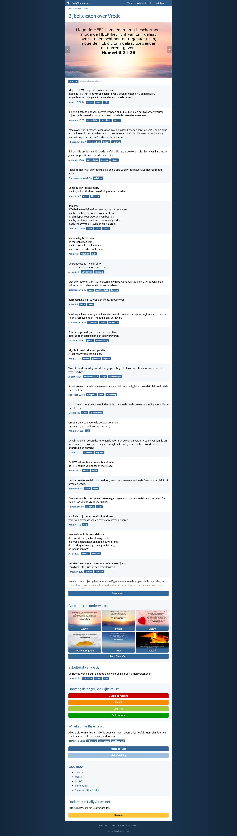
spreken (89, 572)
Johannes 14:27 (76, 159)
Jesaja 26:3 (74, 271)
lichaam (114, 290)
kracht (86, 470)
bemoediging (92, 120)
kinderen (95, 196)
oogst (104, 377)
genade (90, 102)
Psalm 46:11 (74, 524)
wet (87, 431)
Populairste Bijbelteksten (87, 790)
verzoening (113, 322)
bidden (106, 142)
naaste (103, 322)
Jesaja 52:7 (74, 553)
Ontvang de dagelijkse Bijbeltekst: (93, 689)
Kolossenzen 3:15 (77, 289)
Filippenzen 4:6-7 (77, 141)
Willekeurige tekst (145, 3)
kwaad (86, 358)
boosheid (99, 572)
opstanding (87, 678)
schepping (92, 741)
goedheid (96, 358)
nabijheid (98, 178)
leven (98, 228)
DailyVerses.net (74, 8)
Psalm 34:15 (74, 358)
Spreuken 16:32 (76, 340)
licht (106, 102)
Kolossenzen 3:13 (77, 322)
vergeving (93, 322)
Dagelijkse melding (118, 695)
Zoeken (78, 776)
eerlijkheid (88, 452)
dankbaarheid (94, 142)
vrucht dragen (115, 377)
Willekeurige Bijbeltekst (86, 726)
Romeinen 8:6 (75, 488)
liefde (90, 228)
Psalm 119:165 (75, 430)
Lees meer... (118, 593)
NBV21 (73, 81)
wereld (117, 120)
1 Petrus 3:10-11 (76, 228)
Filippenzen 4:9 (76, 506)
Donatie (118, 814)
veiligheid (85, 254)
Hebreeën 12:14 (76, 394)
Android (118, 708)
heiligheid (91, 395)
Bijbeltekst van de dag (84, 667)
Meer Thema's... (118, 656)
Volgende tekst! (118, 748)
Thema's (131, 3)
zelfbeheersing (102, 340)
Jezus (91, 290)
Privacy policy (132, 825)
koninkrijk (96, 554)
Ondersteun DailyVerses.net (89, 801)
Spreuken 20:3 (75, 571)
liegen (106, 228)
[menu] (168, 4)
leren (99, 507)
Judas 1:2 (73, 304)
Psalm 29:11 (74, 470)
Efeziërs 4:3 (74, 412)
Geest (85, 413)
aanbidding (104, 741)
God (85, 525)
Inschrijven (159, 3)
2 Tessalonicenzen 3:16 (80, 178)
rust (93, 254)
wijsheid (99, 452)
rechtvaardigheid (91, 377)
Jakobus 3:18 (75, 376)
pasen (97, 678)
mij (75, 807)
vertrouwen (87, 272)
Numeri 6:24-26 (76, 102)
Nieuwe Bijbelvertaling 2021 (91, 81)
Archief (78, 781)
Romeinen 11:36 (76, 740)
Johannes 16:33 (76, 120)
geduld (90, 340)
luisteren (90, 507)
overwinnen (106, 120)
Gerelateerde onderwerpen (89, 605)
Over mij (103, 825)
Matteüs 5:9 (74, 196)
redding (85, 554)
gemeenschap (96, 413)
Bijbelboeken (81, 785)
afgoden (106, 358)
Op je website (119, 715)
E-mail (118, 702)
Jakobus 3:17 (75, 452)
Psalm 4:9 (73, 253)
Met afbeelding (118, 755)
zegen (98, 102)
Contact (120, 825)
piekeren (116, 142)
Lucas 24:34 (74, 678)
